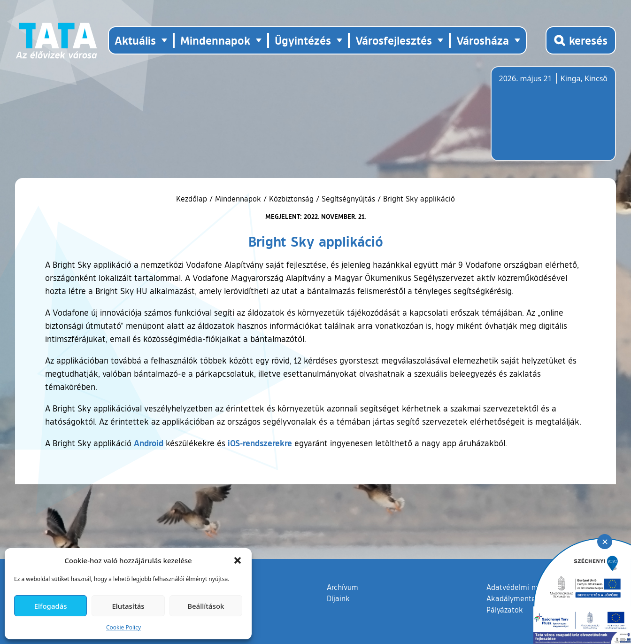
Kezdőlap (192, 198)
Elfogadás (50, 606)
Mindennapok (238, 198)
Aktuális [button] (135, 40)
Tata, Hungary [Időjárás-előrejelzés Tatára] (551, 119)
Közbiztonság (291, 198)
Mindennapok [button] (215, 40)
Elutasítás (128, 606)
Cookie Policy (123, 627)
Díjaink (338, 598)
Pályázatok (504, 609)
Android (148, 443)
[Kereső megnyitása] (581, 40)
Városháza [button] (482, 40)
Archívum (342, 587)
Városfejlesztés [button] (393, 40)
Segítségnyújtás (348, 198)
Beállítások (205, 606)
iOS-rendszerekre (260, 443)
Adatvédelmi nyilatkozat (527, 587)
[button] (237, 560)
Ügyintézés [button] (303, 40)
